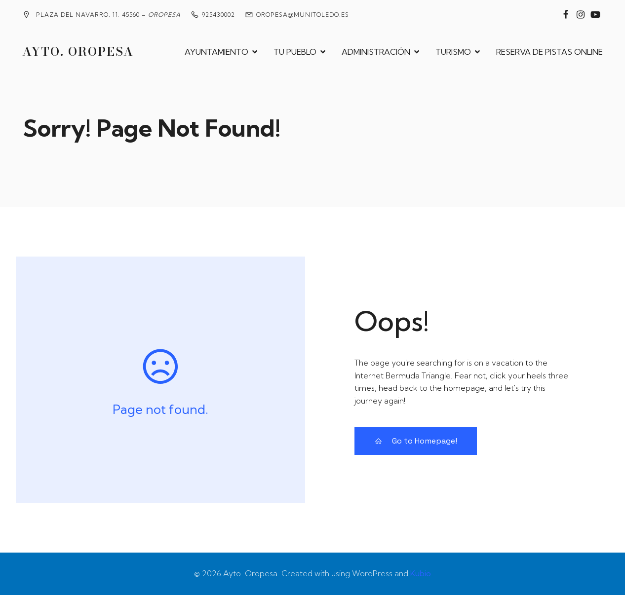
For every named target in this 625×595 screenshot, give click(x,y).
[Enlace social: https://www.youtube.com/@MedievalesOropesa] (595, 14)
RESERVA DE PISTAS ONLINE (549, 52)
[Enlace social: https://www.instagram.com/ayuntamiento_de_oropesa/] (580, 14)
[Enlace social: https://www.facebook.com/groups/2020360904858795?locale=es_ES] (565, 14)
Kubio (420, 573)
